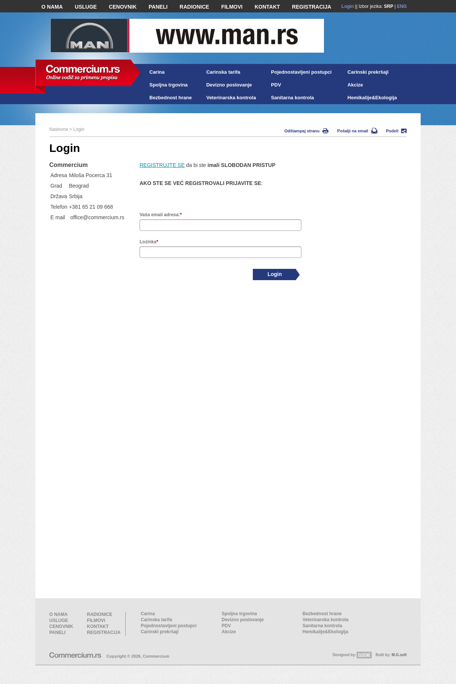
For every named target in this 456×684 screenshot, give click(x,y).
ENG (402, 6)
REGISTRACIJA (311, 7)
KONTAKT (267, 7)
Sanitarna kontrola (292, 97)
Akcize (355, 85)
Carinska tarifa (223, 72)
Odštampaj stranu (306, 131)
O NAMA (52, 7)
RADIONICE (194, 7)
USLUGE (86, 7)
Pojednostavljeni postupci (301, 72)
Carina (156, 72)
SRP (389, 6)
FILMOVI (232, 7)
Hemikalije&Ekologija (372, 97)
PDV (276, 85)
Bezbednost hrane (170, 97)
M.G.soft (399, 655)
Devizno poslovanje (229, 85)
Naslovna (58, 129)
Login (348, 6)
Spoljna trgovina (168, 85)
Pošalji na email (357, 131)
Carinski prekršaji (368, 72)
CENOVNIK (123, 7)
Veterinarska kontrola (231, 97)
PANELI (158, 7)
